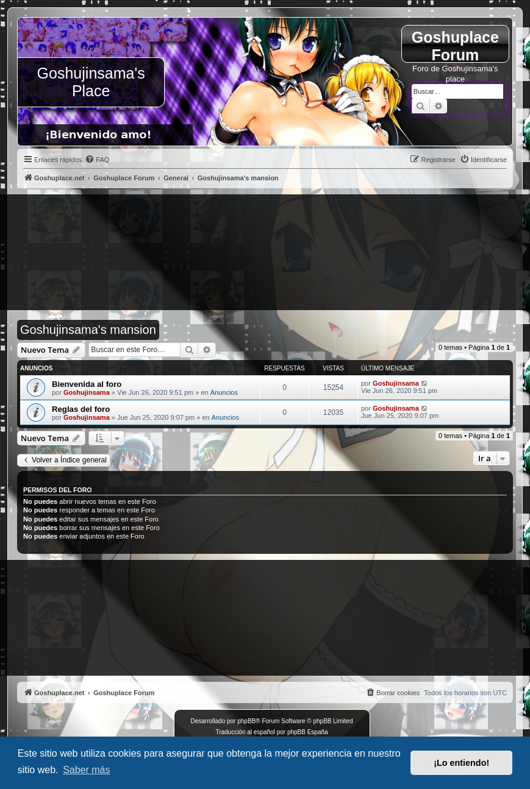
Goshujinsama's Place (91, 82)
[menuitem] (97, 159)
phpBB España (307, 732)
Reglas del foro (81, 409)
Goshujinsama (86, 392)
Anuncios (224, 392)
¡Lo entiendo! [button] (461, 763)
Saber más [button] (86, 770)
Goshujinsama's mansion (88, 329)
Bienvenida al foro (86, 384)
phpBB (246, 721)
